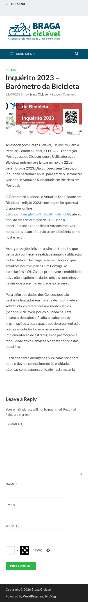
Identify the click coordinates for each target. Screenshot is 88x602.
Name (12, 484)
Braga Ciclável (39, 94)
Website (13, 526)
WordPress (31, 596)
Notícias (11, 70)
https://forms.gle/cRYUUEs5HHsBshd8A (38, 214)
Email (12, 505)
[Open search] (76, 54)
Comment (15, 424)
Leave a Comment (64, 94)
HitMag (50, 596)
